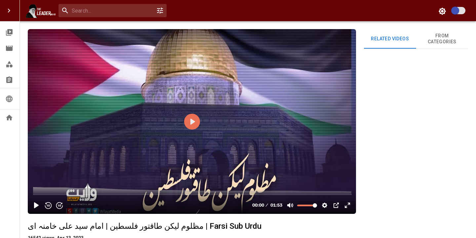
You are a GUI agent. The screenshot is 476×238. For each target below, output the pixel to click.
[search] (111, 10)
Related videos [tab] (390, 39)
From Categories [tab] (442, 39)
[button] (10, 32)
